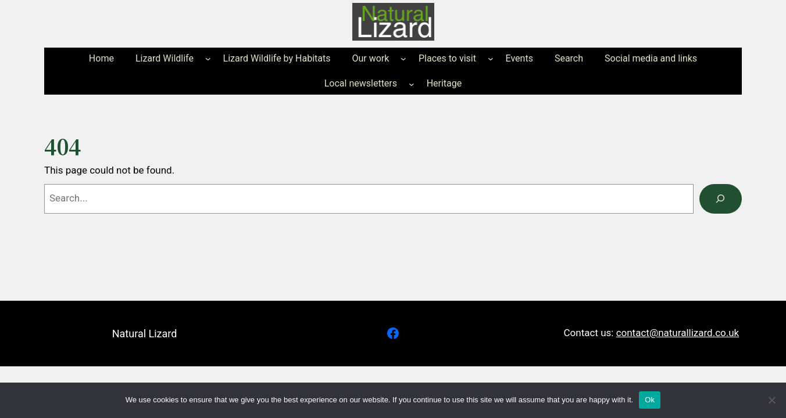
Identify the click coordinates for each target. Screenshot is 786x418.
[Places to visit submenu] (491, 59)
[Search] (720, 199)
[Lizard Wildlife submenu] (208, 59)
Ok (650, 399)
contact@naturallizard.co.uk (677, 332)
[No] (771, 400)
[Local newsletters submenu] (412, 84)
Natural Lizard (144, 333)
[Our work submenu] (403, 59)
